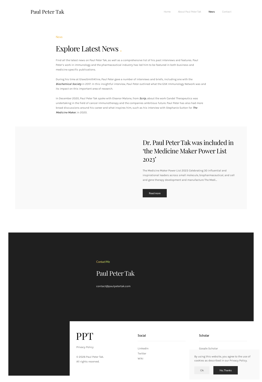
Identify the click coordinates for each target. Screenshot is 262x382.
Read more (155, 193)
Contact (226, 11)
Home (167, 11)
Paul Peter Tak (115, 273)
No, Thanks (226, 370)
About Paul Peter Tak (189, 11)
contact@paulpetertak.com (113, 286)
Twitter (142, 353)
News (212, 11)
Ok (202, 370)
